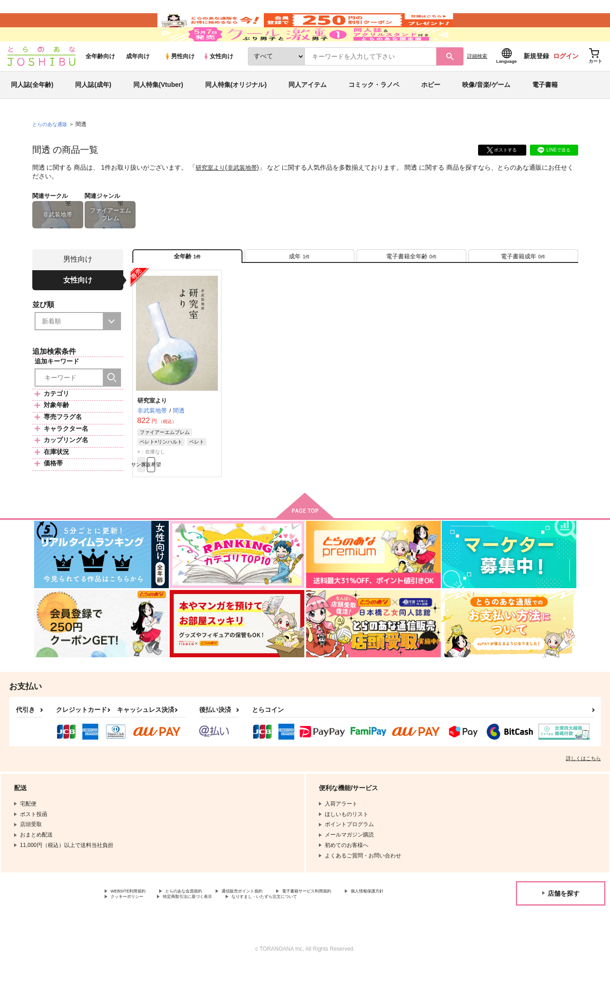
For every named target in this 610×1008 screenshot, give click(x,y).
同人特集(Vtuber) (158, 111)
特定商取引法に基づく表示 (269, 938)
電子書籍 (545, 111)
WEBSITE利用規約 (134, 930)
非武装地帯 (246, 193)
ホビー (430, 111)
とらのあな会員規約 (201, 930)
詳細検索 (477, 82)
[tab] (299, 286)
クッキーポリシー (195, 938)
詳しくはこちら (583, 797)
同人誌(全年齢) (32, 111)
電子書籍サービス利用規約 (352, 930)
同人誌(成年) (93, 111)
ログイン (566, 82)
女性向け (218, 82)
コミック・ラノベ (373, 111)
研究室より (211, 193)
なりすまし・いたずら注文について (365, 938)
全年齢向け (100, 82)
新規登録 (536, 82)
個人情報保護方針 (132, 938)
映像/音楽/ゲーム (486, 111)
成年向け (138, 82)
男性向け (179, 82)
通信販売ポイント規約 (272, 930)
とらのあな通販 (51, 150)
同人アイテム (307, 111)
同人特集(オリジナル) (236, 111)
